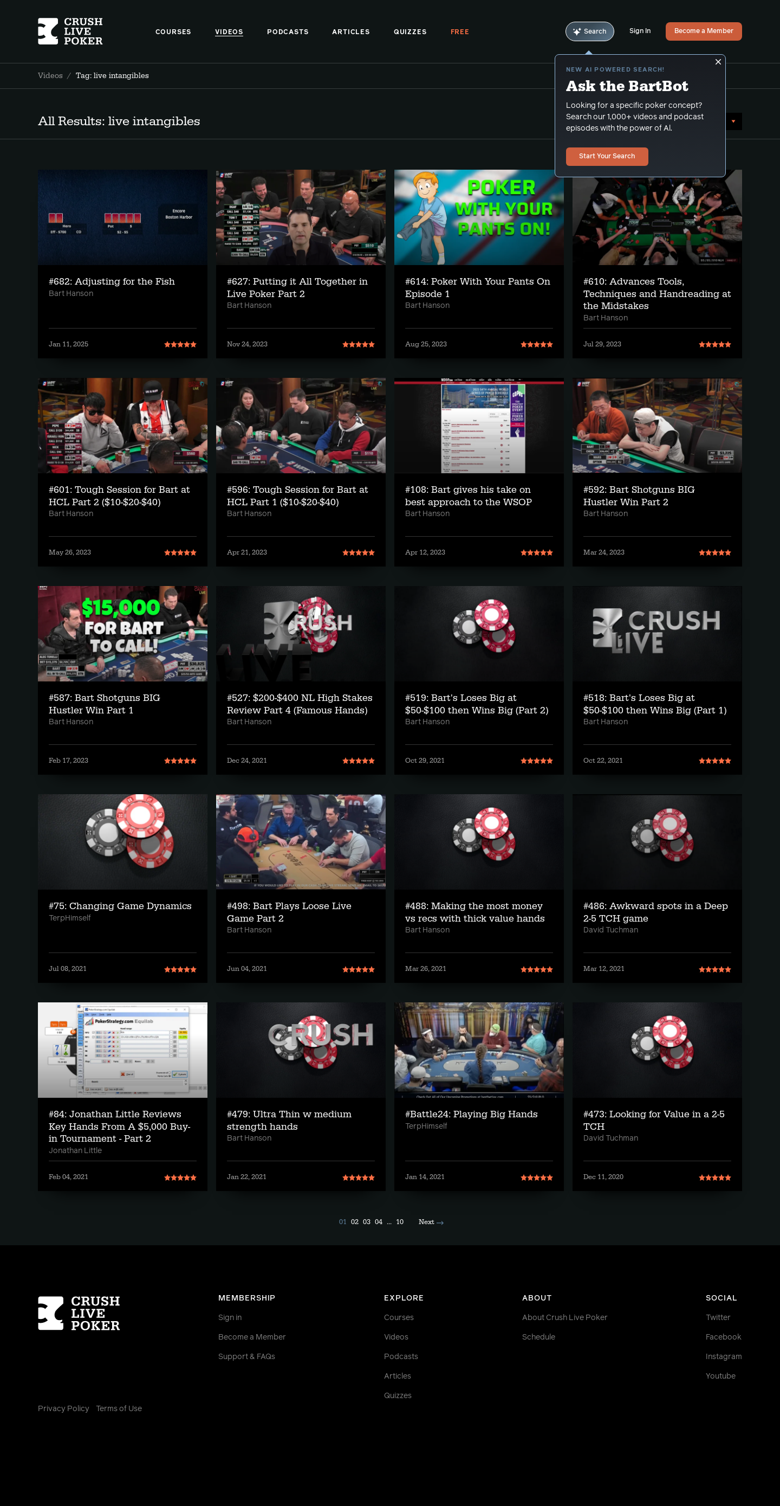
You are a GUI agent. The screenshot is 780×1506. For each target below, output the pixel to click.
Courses (173, 32)
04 (378, 1222)
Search (590, 32)
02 (355, 1222)
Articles (350, 32)
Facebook (724, 1337)
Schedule (538, 1337)
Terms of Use (119, 1409)
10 (400, 1222)
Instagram (724, 1357)
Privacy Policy (63, 1409)
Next (431, 1222)
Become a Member (703, 31)
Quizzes (410, 32)
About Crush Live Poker (565, 1318)
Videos (229, 32)
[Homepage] (96, 31)
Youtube (721, 1376)
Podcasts (287, 32)
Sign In (640, 31)
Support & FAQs (246, 1357)
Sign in (230, 1318)
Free (460, 32)
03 (366, 1222)
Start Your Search (607, 156)
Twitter (718, 1318)
